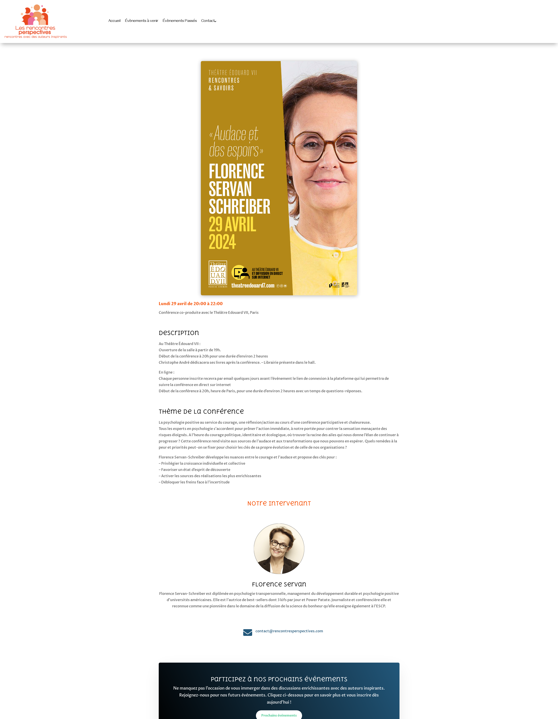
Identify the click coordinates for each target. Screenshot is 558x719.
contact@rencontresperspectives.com (289, 631)
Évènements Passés (180, 21)
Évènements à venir (141, 21)
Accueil (114, 21)
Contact (208, 21)
